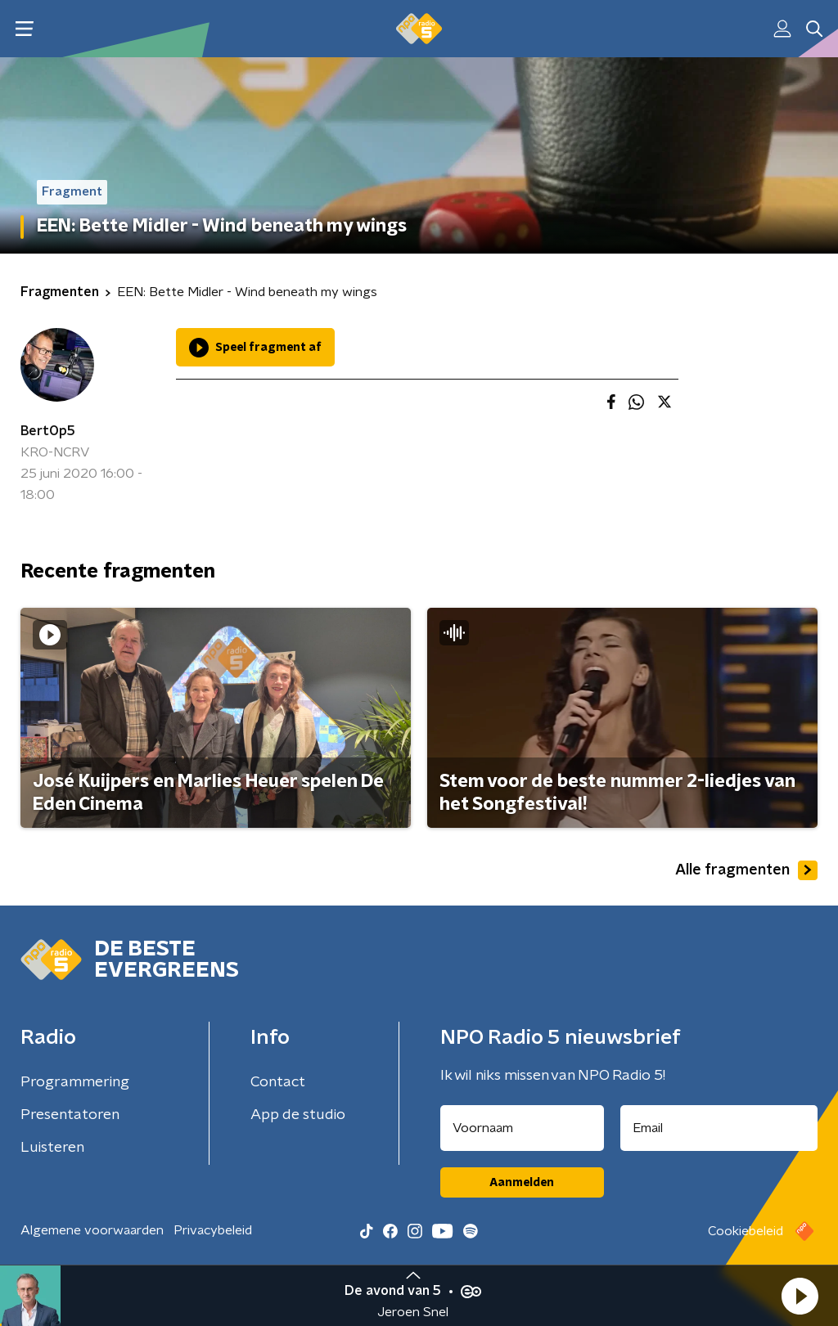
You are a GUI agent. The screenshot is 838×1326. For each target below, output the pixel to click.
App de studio (297, 1115)
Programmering (74, 1082)
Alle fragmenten (746, 870)
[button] (799, 1296)
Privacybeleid (212, 1230)
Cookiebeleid (745, 1231)
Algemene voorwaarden (92, 1230)
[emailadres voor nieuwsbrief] (719, 1128)
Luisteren (52, 1147)
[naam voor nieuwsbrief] (522, 1128)
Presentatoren (69, 1115)
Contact (277, 1082)
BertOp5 (47, 431)
